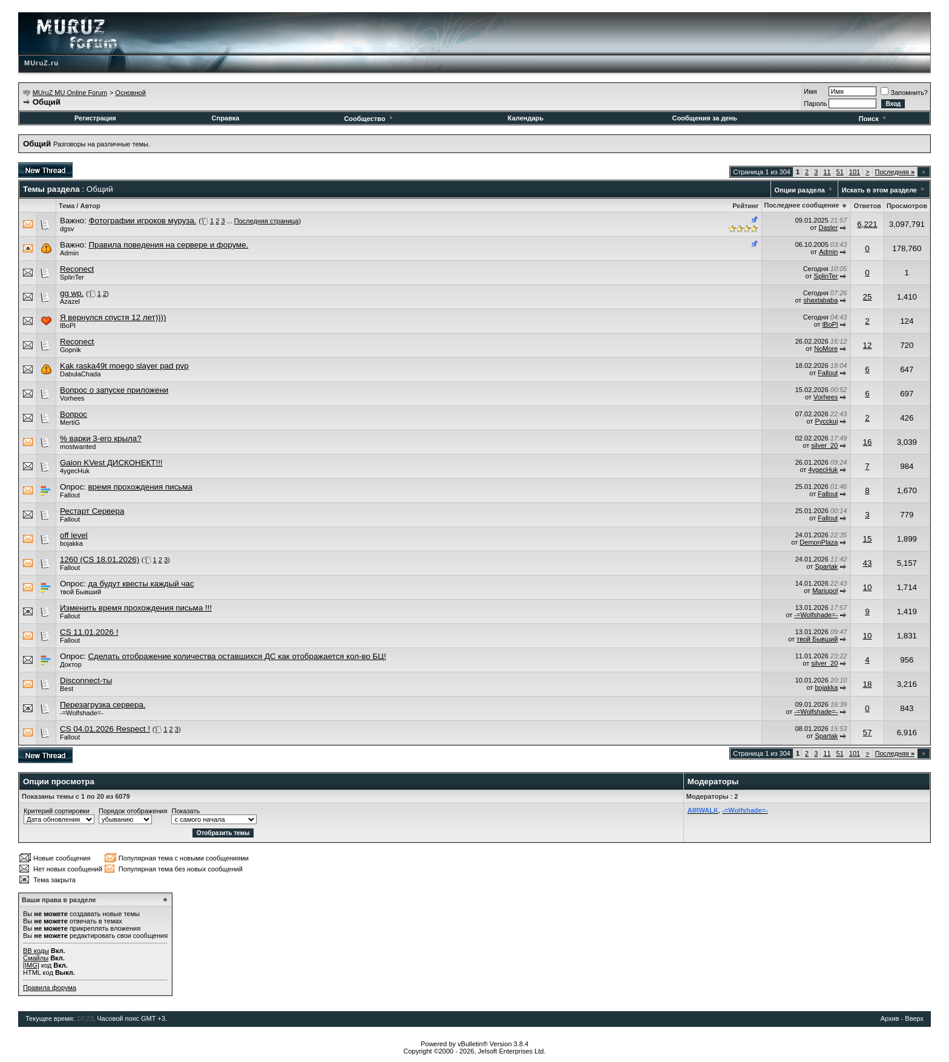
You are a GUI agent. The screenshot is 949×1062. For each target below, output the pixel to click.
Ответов (867, 205)
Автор (90, 205)
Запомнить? (904, 92)
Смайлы (35, 958)
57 (867, 732)
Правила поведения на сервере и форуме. (168, 244)
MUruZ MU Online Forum (70, 92)
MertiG (70, 422)
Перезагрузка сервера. (103, 704)
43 (867, 563)
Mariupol (825, 590)
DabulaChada (80, 374)
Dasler (828, 227)
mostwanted (78, 446)
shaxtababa (820, 300)
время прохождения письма (140, 486)
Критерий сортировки (57, 811)
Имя (810, 91)
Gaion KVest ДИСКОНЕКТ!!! (111, 462)
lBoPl (68, 325)
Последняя (895, 171)
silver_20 (824, 445)
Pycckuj (826, 421)
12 (867, 345)
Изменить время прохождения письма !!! (136, 607)
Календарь (525, 118)
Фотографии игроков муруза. (142, 220)
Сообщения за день (704, 118)
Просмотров (907, 205)
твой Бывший (80, 591)
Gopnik (70, 349)
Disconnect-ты (86, 680)
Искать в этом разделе (879, 190)
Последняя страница (266, 221)
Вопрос (73, 414)
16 (867, 442)
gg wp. (72, 293)
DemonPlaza (819, 542)
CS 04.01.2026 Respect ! (105, 728)
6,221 (867, 224)
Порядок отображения (133, 811)
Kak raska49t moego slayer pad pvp (124, 365)
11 (826, 171)
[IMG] (31, 965)
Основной (130, 92)
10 (867, 587)
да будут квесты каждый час (141, 583)
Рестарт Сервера (92, 511)
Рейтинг (745, 205)
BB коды (36, 950)
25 (867, 296)
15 (867, 538)
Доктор (71, 664)
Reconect (77, 269)
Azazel (70, 301)
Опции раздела (800, 190)
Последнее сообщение (801, 205)
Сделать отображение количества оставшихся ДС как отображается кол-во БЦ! (237, 656)
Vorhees (72, 398)
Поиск (873, 118)
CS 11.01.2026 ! (89, 632)
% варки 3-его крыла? (101, 438)
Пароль (815, 103)
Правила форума (49, 987)
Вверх (914, 1018)
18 (867, 684)
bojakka (71, 543)
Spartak (826, 566)
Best (66, 688)
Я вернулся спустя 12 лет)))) (113, 317)
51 (840, 171)
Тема (66, 205)
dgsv (67, 228)
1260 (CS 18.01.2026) (99, 559)
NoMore (826, 348)
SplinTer (72, 277)
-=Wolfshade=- (816, 614)
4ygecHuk (75, 470)
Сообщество (369, 118)
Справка (226, 118)
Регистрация (95, 118)
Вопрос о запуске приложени (114, 390)
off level (74, 535)
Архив (890, 1018)
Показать (185, 811)
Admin (69, 253)
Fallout (828, 372)
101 (854, 171)
